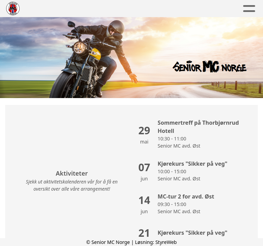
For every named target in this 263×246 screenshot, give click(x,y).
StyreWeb (166, 242)
